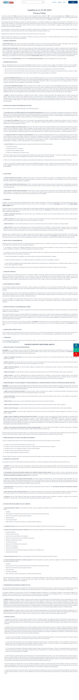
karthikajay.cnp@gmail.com (12, 342)
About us (54, 2)
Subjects (60, 2)
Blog (64, 2)
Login (73, 2)
